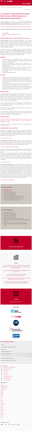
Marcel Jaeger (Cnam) (7, 190)
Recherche (8, 7)
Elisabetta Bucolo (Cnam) (8, 189)
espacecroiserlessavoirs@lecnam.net (16, 301)
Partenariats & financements (16, 7)
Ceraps (19, 34)
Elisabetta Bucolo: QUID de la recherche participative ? (16, 275)
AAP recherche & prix (5, 355)
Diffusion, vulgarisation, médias (7, 358)
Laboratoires (3, 349)
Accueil (2, 344)
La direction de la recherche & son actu (8, 347)
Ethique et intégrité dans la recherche (8, 360)
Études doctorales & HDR (6, 351)
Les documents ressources (16, 246)
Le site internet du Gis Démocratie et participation (10, 146)
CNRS (4, 34)
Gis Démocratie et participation (11, 34)
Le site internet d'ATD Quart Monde (8, 179)
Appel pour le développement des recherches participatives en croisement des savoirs (17, 26)
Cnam (4, 35)
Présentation (2, 7)
